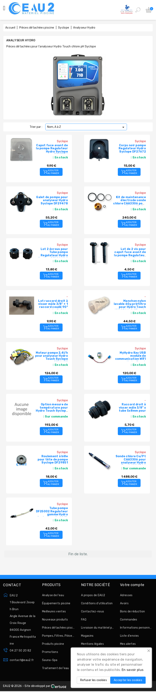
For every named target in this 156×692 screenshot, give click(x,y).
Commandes (128, 619)
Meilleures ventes (54, 611)
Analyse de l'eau (53, 595)
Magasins (87, 636)
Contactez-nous (92, 611)
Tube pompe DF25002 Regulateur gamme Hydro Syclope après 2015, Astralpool (52, 514)
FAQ (83, 619)
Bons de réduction (132, 611)
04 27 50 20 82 (20, 650)
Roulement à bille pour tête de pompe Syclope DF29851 (53, 459)
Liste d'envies (129, 636)
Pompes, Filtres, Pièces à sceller (58, 636)
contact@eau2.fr (22, 660)
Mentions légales (92, 644)
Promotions (50, 652)
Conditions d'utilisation (97, 603)
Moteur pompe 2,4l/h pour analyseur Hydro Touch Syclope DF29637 (51, 357)
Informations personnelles (136, 627)
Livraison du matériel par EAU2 (97, 627)
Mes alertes (128, 644)
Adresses (126, 595)
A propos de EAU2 (93, 595)
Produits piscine (53, 644)
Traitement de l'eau (55, 668)
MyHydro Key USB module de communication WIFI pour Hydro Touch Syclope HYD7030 (130, 359)
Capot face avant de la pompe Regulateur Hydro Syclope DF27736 (52, 150)
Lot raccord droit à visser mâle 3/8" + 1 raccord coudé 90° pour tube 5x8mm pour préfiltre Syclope (53, 308)
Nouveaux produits (55, 619)
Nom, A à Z (86, 127)
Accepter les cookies (128, 680)
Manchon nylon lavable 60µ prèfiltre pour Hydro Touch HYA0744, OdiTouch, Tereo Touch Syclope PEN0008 (130, 308)
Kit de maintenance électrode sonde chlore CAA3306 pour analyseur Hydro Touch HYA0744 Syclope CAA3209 (129, 205)
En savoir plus (132, 670)
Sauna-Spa (49, 660)
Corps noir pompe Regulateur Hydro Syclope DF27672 (132, 148)
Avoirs (124, 603)
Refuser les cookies (93, 680)
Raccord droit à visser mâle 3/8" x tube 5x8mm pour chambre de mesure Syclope (131, 411)
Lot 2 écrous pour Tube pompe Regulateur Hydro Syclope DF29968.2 (53, 253)
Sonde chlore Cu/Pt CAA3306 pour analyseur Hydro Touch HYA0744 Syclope (131, 463)
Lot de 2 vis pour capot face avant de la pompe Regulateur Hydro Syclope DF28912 (130, 255)
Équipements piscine (56, 603)
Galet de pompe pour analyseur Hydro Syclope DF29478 (52, 200)
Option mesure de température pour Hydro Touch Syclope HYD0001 (52, 409)
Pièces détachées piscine (58, 627)
